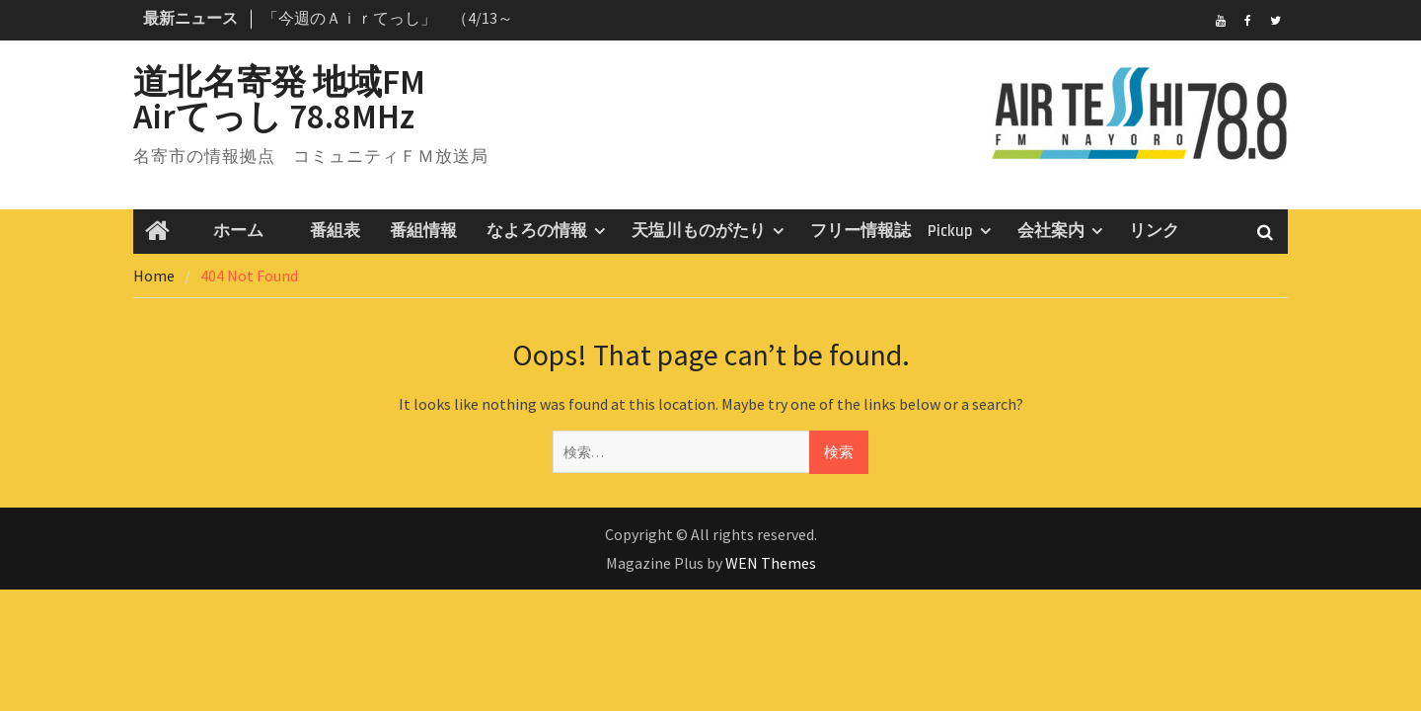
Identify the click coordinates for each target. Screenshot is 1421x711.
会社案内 (1050, 231)
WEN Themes (770, 563)
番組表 (326, 231)
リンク (1154, 231)
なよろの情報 (536, 231)
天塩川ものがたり (699, 231)
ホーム (229, 231)
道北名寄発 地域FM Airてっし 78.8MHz (313, 99)
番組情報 (423, 231)
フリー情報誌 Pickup (891, 231)
